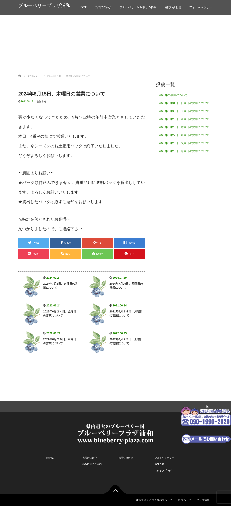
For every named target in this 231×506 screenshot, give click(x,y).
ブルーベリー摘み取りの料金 (138, 7)
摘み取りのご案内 (92, 464)
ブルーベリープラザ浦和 (44, 5)
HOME (83, 7)
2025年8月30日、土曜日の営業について (184, 111)
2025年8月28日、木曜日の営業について (184, 127)
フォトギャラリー (200, 7)
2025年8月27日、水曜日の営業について (184, 135)
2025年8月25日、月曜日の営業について (184, 151)
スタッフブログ (163, 470)
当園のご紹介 (103, 7)
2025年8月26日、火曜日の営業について (184, 143)
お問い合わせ (172, 7)
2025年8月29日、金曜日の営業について (184, 119)
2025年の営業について (173, 95)
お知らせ (41, 101)
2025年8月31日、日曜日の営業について (184, 103)
